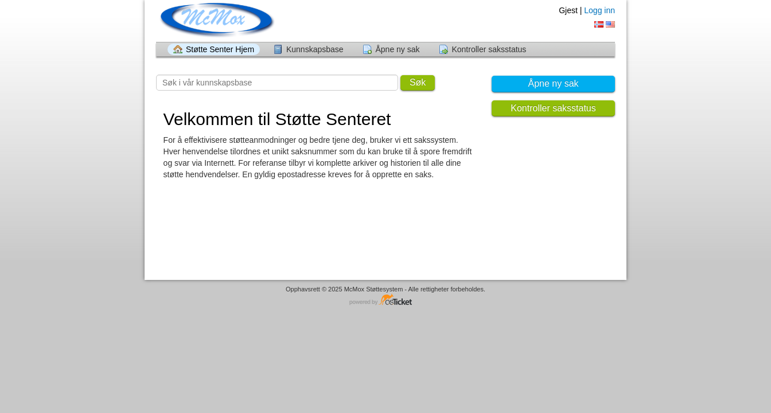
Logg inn (599, 10)
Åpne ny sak (397, 49)
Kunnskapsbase (315, 49)
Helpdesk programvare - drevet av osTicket (385, 300)
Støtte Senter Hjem (220, 49)
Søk (418, 82)
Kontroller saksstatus (488, 49)
